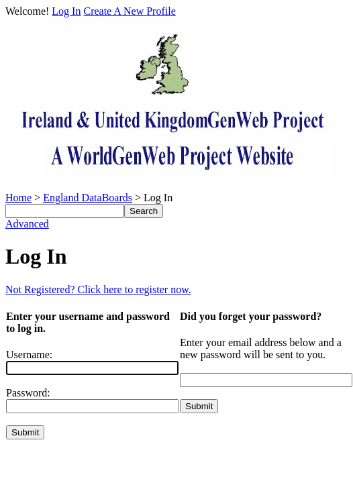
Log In (66, 11)
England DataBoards (87, 197)
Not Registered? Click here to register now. (98, 289)
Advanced (27, 223)
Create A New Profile (129, 11)
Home (18, 197)
